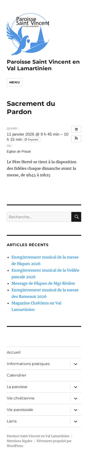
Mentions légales (19, 441)
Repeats (32, 139)
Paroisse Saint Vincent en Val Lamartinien (43, 65)
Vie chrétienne (20, 398)
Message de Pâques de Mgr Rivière (43, 283)
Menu (14, 82)
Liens (12, 421)
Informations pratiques (28, 364)
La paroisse (17, 387)
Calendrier (16, 375)
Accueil (13, 352)
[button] (76, 138)
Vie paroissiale (20, 409)
